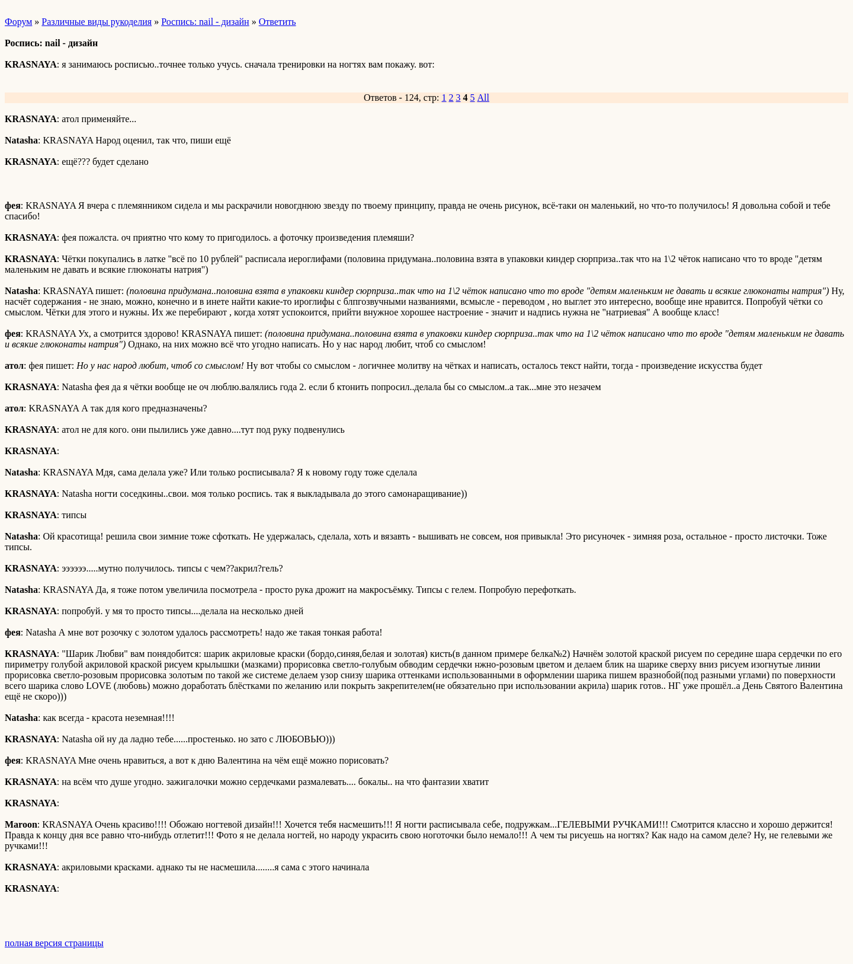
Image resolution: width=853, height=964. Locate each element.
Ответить (277, 22)
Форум (18, 22)
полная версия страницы (54, 943)
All (483, 97)
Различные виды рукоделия (96, 22)
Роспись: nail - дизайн (205, 22)
